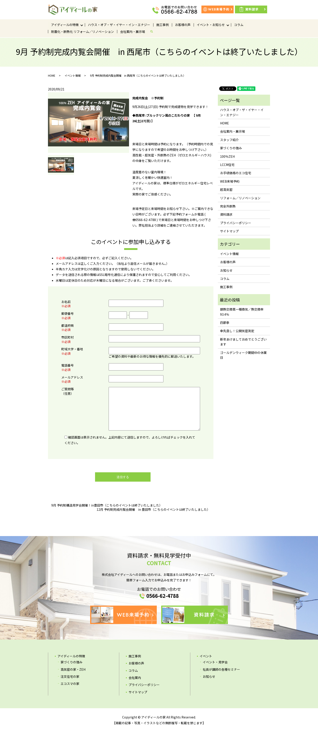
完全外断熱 (228, 206)
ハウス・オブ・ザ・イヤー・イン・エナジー (119, 24)
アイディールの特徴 (65, 24)
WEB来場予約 (229, 181)
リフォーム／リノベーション (240, 198)
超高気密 (226, 189)
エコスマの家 (70, 683)
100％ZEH (227, 156)
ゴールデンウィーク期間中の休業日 (243, 355)
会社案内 (135, 677)
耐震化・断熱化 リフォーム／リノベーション (82, 32)
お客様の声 (183, 24)
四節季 (224, 322)
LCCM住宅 (227, 164)
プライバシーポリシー (235, 223)
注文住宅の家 (70, 676)
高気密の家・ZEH (73, 669)
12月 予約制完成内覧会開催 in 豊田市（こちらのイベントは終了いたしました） (153, 509)
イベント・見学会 (215, 662)
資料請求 (226, 214)
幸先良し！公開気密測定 (237, 331)
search (153, 32)
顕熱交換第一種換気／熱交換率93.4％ (242, 311)
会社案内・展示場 (132, 32)
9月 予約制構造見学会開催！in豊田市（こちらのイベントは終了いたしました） (106, 505)
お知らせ (226, 270)
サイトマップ (229, 231)
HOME (51, 75)
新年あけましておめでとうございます (243, 341)
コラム (238, 24)
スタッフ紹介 (229, 140)
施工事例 (162, 24)
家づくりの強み (231, 148)
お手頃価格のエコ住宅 (235, 173)
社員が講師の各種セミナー (221, 669)
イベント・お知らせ (211, 24)
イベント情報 (73, 75)
